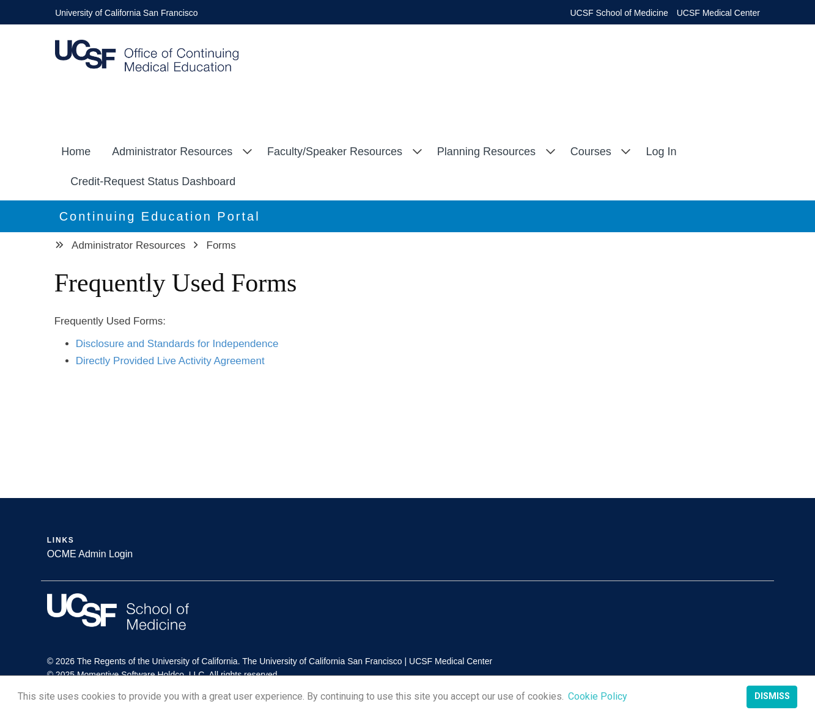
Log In (661, 151)
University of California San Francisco (126, 13)
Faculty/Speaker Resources (334, 151)
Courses (590, 151)
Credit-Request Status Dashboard (152, 181)
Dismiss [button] (772, 696)
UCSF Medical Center (718, 13)
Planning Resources (486, 151)
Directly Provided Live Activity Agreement (170, 361)
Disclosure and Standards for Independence (177, 344)
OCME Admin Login (90, 554)
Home (75, 151)
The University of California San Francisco (322, 661)
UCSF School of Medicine (619, 13)
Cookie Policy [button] (597, 696)
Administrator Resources (172, 151)
